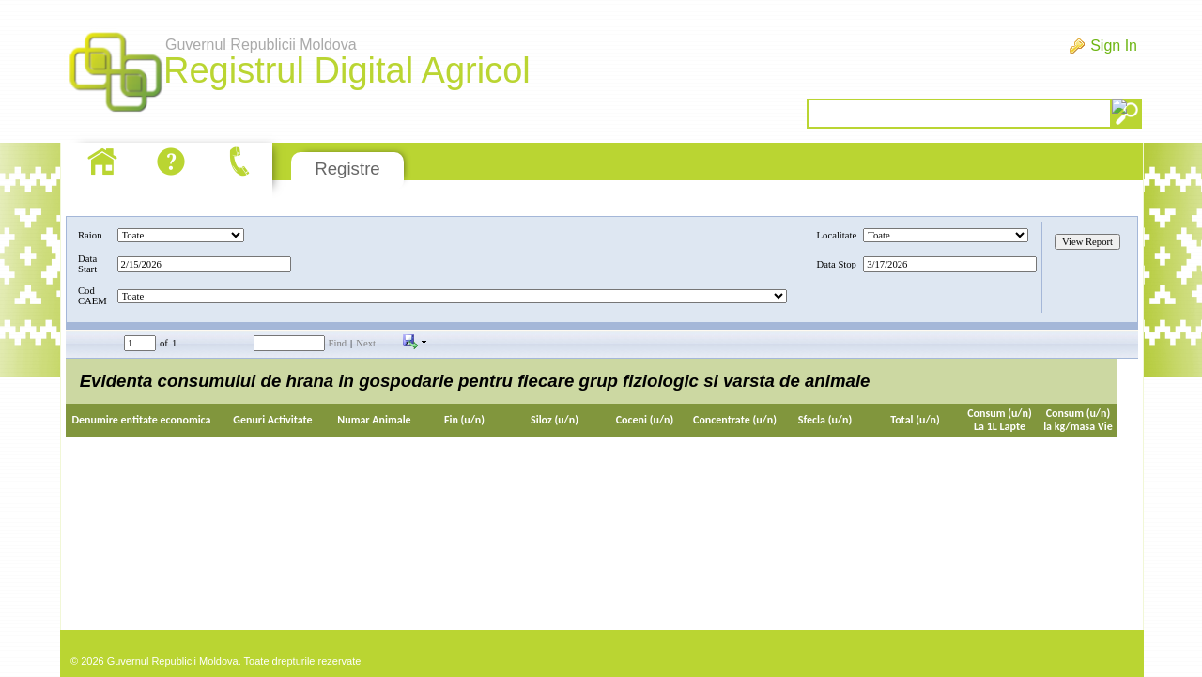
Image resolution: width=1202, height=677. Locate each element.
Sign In (1113, 46)
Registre (347, 168)
